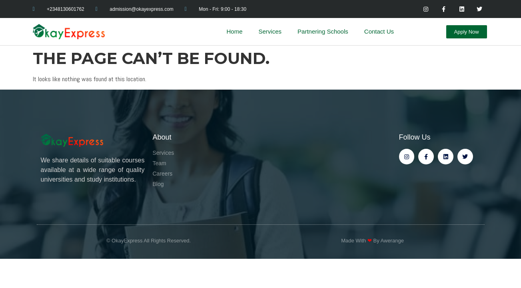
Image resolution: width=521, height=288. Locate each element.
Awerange (392, 241)
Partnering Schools (322, 31)
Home (235, 31)
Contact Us (379, 31)
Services (270, 31)
